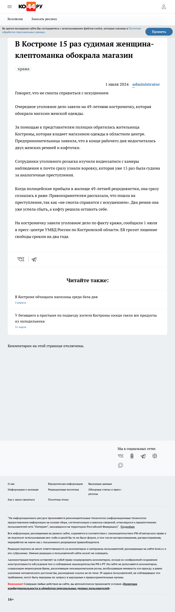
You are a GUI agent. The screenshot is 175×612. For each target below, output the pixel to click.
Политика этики (58, 499)
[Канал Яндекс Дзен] (154, 456)
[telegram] (35, 259)
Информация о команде (23, 489)
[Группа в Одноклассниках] (132, 456)
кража (23, 68)
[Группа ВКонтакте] (120, 456)
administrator (146, 84)
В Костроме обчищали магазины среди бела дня (87, 300)
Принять (159, 32)
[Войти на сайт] (163, 6)
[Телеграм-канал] (143, 456)
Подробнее (128, 526)
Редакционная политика (63, 489)
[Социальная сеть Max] (120, 465)
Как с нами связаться (21, 499)
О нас (11, 483)
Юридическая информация (65, 483)
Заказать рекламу (44, 19)
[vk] (21, 259)
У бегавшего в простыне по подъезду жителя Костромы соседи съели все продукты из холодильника (87, 321)
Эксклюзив (15, 19)
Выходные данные (100, 483)
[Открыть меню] (9, 6)
